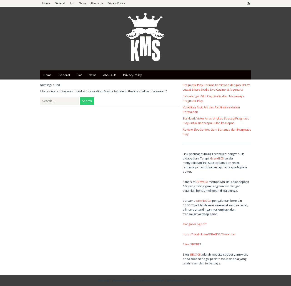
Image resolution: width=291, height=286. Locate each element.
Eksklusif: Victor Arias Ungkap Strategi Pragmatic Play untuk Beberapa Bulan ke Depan (216, 120)
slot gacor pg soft (194, 224)
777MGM (202, 182)
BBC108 (195, 254)
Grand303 (217, 158)
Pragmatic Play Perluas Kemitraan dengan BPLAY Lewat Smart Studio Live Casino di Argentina (216, 87)
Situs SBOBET (192, 244)
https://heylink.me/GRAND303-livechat (209, 234)
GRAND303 (203, 201)
